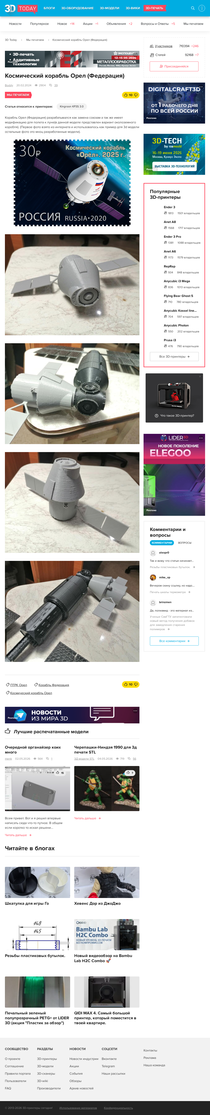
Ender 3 (169, 207)
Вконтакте (109, 1059)
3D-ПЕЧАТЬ (154, 8)
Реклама (13, 62)
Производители (49, 1088)
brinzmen (165, 602)
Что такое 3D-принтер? (177, 416)
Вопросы (184, 542)
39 (56, 85)
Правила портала (18, 1074)
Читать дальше (16, 835)
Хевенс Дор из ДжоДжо (97, 903)
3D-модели (45, 1066)
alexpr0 (164, 552)
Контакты (150, 1050)
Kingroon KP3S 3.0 (72, 106)
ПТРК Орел (18, 685)
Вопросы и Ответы (158, 24)
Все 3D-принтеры (172, 357)
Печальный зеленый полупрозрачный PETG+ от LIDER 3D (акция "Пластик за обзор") (37, 1018)
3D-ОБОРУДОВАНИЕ (77, 8)
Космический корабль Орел (31, 693)
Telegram (108, 1066)
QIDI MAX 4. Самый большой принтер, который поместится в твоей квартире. (105, 1018)
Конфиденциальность (118, 1108)
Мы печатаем (196, 24)
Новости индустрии (84, 1059)
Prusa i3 (170, 340)
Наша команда (154, 1065)
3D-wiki (42, 1081)
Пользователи (15, 1081)
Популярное (39, 24)
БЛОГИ (49, 8)
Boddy (9, 85)
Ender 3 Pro (172, 237)
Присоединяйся (174, 66)
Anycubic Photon (176, 325)
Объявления (119, 24)
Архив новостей (82, 1088)
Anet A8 (170, 222)
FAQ (8, 1088)
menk (8, 758)
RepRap (169, 266)
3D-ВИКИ (133, 8)
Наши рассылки (113, 1074)
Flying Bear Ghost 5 (178, 296)
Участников (163, 46)
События (76, 1074)
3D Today (11, 40)
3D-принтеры (47, 1059)
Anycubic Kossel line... (180, 311)
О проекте (12, 1059)
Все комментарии (172, 641)
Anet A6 (170, 251)
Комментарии (162, 542)
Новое (65, 24)
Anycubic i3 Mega (177, 281)
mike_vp (164, 577)
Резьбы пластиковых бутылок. (35, 955)
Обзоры (75, 1081)
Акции (90, 24)
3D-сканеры (46, 1074)
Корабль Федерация (54, 685)
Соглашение (14, 1066)
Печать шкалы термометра (168, 592)
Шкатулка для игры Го (27, 903)
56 (134, 758)
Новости (15, 24)
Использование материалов (78, 1108)
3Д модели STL (84, 758)
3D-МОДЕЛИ (109, 8)
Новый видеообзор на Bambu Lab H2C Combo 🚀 (103, 958)
